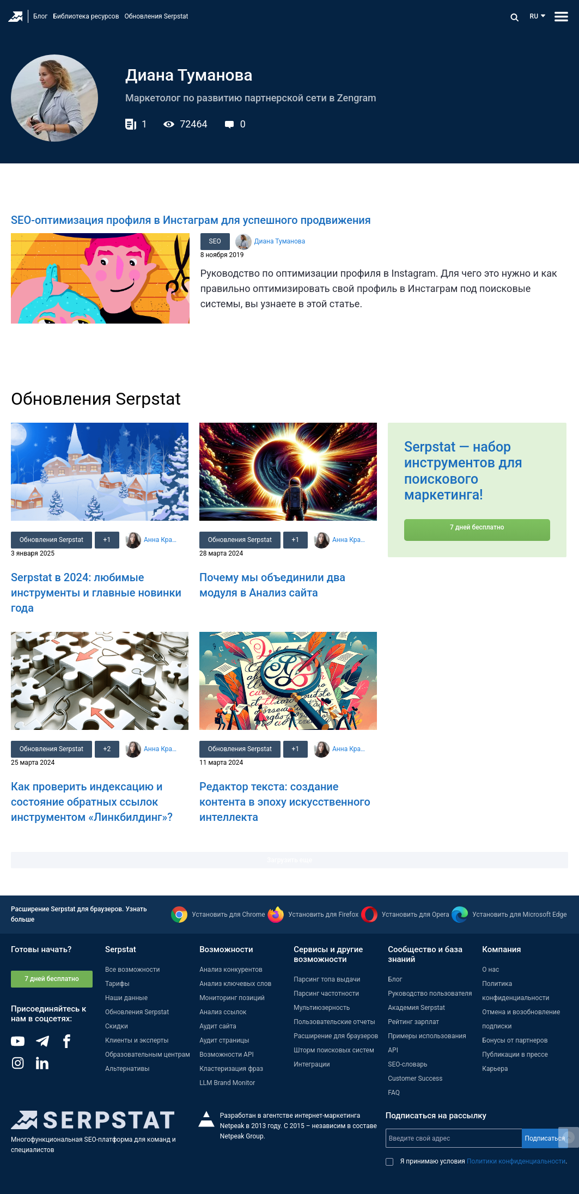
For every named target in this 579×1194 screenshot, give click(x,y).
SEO (215, 241)
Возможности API (226, 1054)
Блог (40, 16)
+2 (107, 749)
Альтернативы (127, 1069)
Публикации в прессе (515, 1054)
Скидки (116, 1026)
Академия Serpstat (416, 1008)
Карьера (495, 1069)
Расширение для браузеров (336, 1036)
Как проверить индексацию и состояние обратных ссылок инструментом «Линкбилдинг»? (92, 802)
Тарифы (117, 984)
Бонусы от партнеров (514, 1040)
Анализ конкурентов (231, 969)
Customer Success (415, 1078)
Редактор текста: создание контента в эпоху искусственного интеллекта (284, 802)
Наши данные (126, 998)
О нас (490, 969)
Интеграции (312, 1064)
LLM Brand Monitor (227, 1083)
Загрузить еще (289, 860)
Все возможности (132, 969)
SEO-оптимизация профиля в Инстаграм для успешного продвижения (191, 220)
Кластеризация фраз (231, 1069)
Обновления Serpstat (156, 16)
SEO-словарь (407, 1064)
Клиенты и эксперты (137, 1040)
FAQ (394, 1092)
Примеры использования (427, 1036)
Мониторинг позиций (232, 998)
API (393, 1050)
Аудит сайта (217, 1026)
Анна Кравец (161, 540)
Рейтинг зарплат (413, 1022)
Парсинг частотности (326, 993)
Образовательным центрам (147, 1054)
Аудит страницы (224, 1040)
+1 (107, 540)
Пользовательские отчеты (334, 1022)
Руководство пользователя (430, 993)
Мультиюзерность (322, 1008)
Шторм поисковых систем (334, 1050)
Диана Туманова (280, 241)
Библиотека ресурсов (86, 16)
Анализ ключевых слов (235, 984)
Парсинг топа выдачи (327, 979)
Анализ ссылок (222, 1012)
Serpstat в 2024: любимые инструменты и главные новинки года (96, 592)
